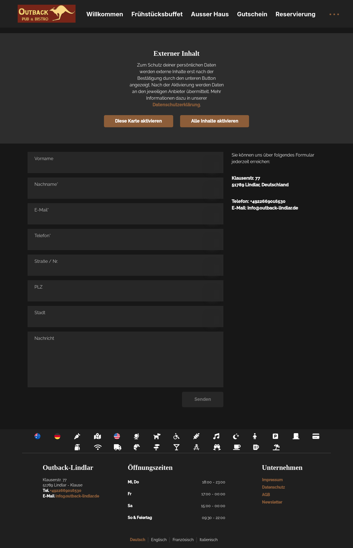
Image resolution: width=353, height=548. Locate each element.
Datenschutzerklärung (176, 104)
